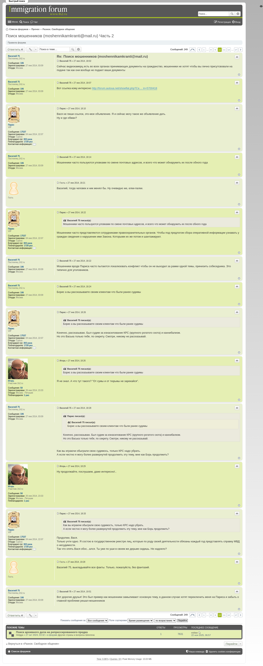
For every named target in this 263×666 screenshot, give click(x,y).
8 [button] (211, 50)
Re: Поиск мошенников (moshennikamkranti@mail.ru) (102, 56)
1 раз (26, 395)
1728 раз (28, 142)
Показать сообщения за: (84, 620)
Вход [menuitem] (237, 22)
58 (21, 388)
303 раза (28, 139)
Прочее (35, 29)
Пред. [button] (199, 50)
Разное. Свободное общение (59, 29)
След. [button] (240, 50)
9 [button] (215, 50)
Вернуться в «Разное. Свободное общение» (33, 643)
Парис (11, 125)
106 (22, 63)
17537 (23, 132)
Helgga (19, 635)
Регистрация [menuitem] (224, 22)
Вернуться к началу (239, 74)
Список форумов (18, 29)
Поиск (232, 13)
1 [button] (204, 50)
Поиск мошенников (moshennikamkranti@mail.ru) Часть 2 (60, 36)
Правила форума (17, 42)
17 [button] (236, 50)
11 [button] (224, 50)
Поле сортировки (131, 620)
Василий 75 (14, 56)
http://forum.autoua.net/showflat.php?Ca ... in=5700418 (124, 88)
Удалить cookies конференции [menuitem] (224, 651)
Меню (15, 22)
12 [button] (229, 50)
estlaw (194, 632)
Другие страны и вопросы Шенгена (76, 635)
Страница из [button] (192, 50)
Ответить (14, 49)
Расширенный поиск (238, 13)
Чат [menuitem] (36, 22)
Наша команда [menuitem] (196, 651)
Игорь (11, 381)
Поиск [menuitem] (26, 22)
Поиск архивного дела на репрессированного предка (52, 632)
